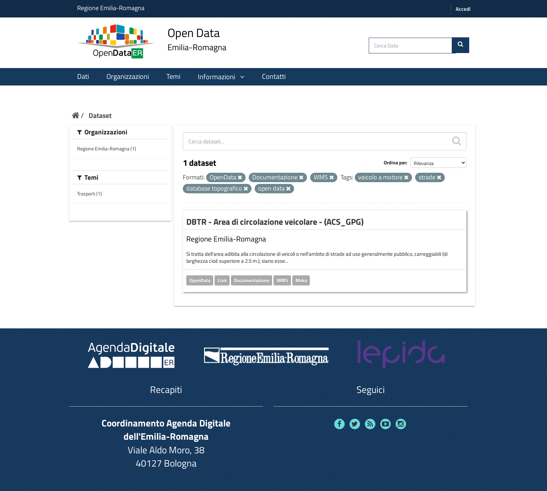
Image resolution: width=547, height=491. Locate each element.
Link (222, 280)
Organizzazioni (127, 76)
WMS (282, 280)
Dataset (100, 115)
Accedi (463, 9)
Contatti (274, 76)
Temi (173, 76)
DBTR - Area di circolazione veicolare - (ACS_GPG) (275, 221)
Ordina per (395, 162)
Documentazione (251, 280)
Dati (83, 76)
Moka (301, 280)
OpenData (199, 280)
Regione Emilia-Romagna (110, 8)
